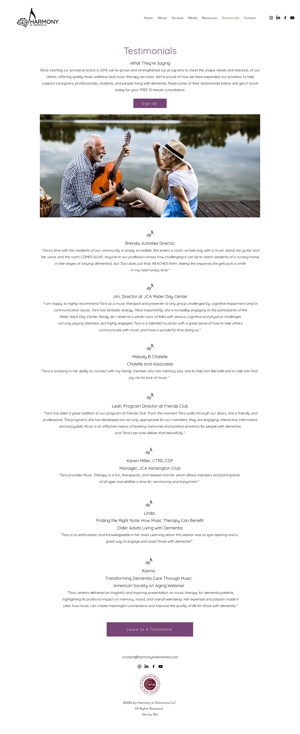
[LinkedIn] (278, 17)
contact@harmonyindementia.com (150, 657)
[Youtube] (292, 17)
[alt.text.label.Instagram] (271, 17)
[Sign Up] (150, 103)
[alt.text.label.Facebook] (285, 17)
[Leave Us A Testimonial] (150, 629)
